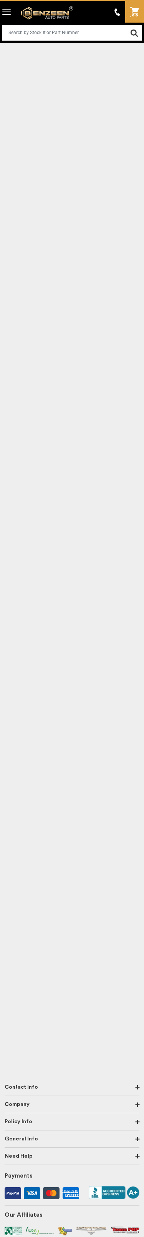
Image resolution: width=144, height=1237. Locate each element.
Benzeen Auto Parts (47, 13)
